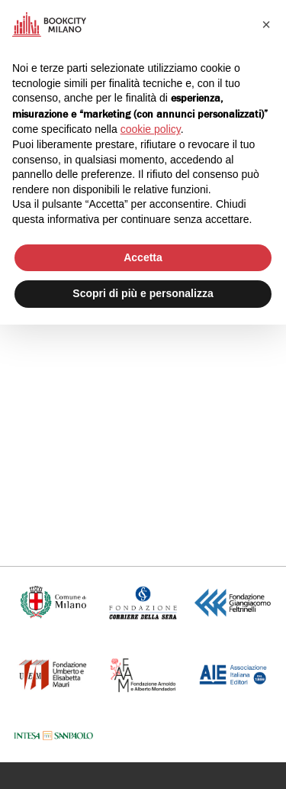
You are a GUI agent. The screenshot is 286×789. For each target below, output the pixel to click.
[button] (266, 24)
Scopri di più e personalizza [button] (142, 293)
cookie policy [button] (151, 129)
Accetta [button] (143, 257)
